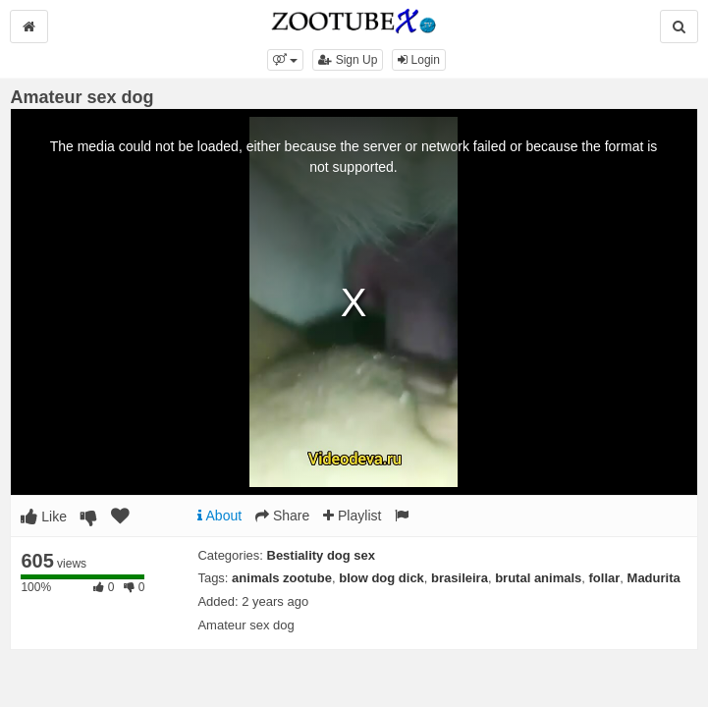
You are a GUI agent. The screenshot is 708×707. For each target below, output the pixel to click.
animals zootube (282, 578)
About (219, 515)
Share (282, 515)
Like (44, 516)
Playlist (352, 515)
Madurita (654, 578)
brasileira (459, 578)
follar (605, 578)
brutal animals (538, 578)
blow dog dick (381, 578)
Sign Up (347, 60)
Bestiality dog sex (321, 555)
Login (419, 60)
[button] (285, 60)
